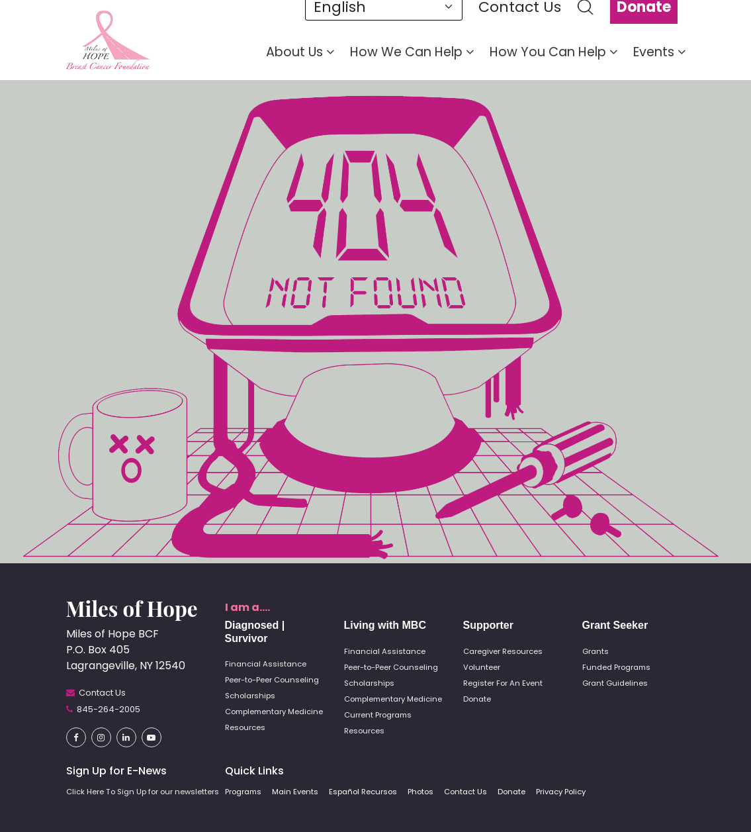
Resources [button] (245, 727)
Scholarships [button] (250, 695)
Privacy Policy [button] (561, 791)
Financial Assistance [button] (265, 664)
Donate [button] (477, 699)
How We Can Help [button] (412, 52)
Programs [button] (243, 791)
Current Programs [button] (378, 715)
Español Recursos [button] (363, 791)
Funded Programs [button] (616, 667)
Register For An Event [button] (503, 683)
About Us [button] (300, 52)
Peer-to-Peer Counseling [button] (272, 679)
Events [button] (659, 52)
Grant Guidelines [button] (615, 683)
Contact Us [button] (465, 791)
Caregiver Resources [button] (503, 651)
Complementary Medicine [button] (274, 711)
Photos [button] (420, 791)
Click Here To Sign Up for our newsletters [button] (142, 791)
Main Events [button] (295, 791)
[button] (108, 39)
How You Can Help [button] (553, 52)
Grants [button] (595, 651)
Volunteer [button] (481, 667)
